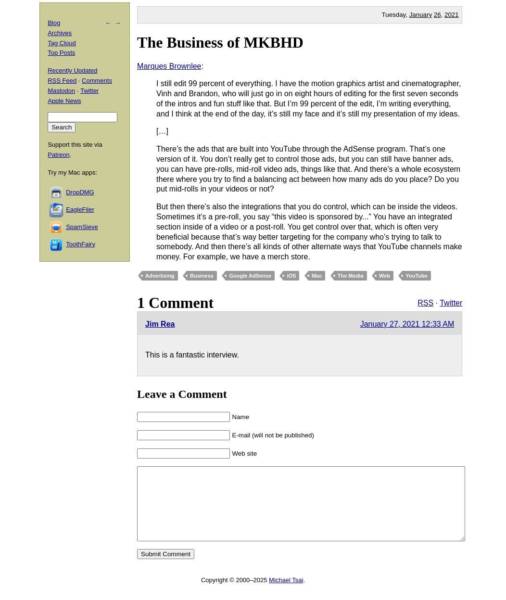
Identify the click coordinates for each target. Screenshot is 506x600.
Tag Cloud (62, 43)
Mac (317, 276)
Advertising (160, 276)
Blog (54, 22)
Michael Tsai (286, 594)
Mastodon (61, 90)
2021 (451, 14)
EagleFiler (80, 209)
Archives (60, 33)
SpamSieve (82, 226)
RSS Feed (62, 80)
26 (437, 14)
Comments (97, 80)
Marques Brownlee (169, 66)
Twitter (451, 303)
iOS (291, 276)
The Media (351, 276)
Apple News (64, 100)
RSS (425, 303)
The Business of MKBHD (220, 42)
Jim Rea (160, 324)
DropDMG (80, 192)
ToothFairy (80, 244)
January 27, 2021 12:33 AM (407, 324)
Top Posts (61, 52)
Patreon (59, 154)
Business (202, 276)
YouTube (416, 276)
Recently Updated (72, 70)
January (420, 14)
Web (384, 276)
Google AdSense (250, 276)
